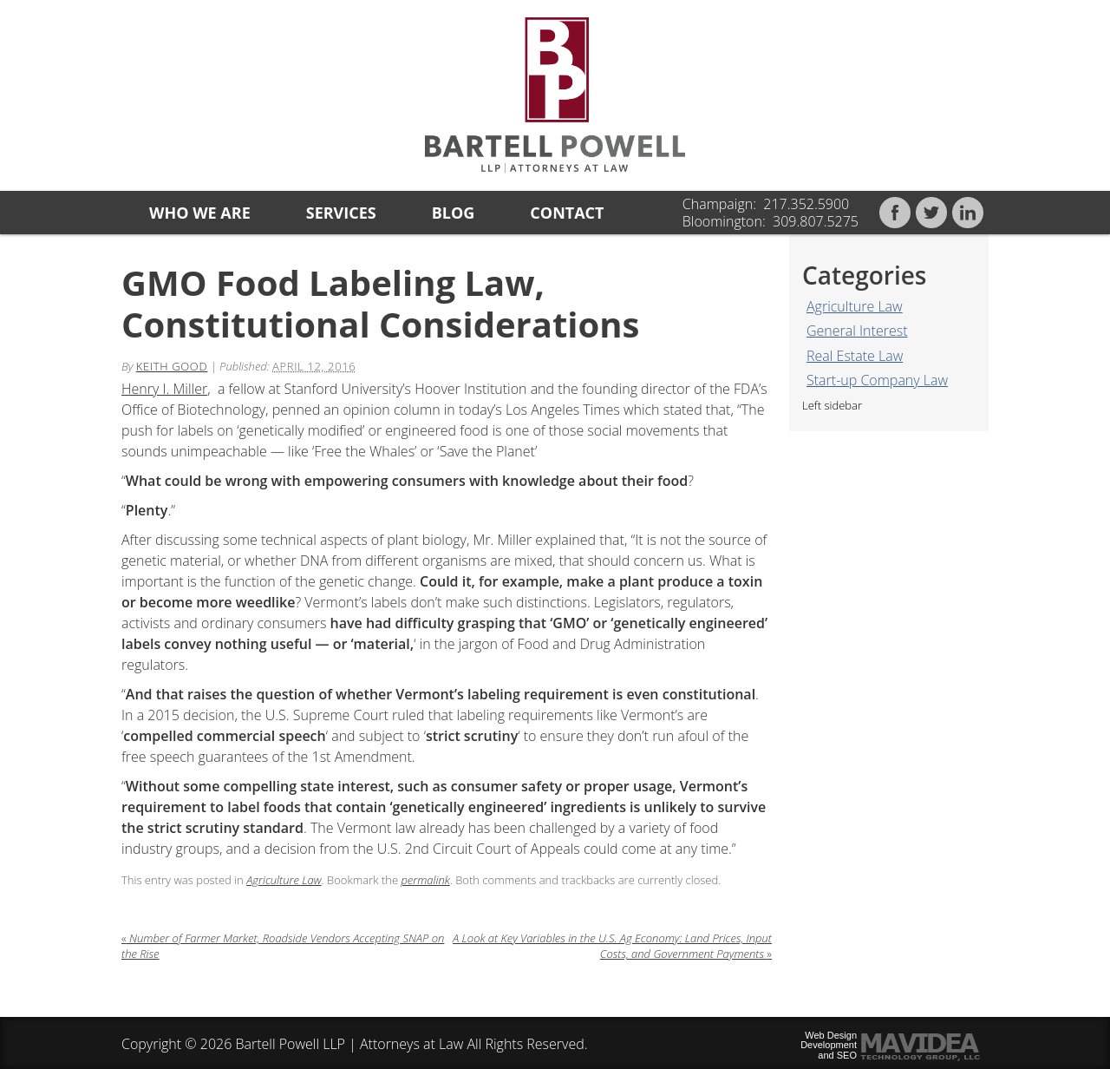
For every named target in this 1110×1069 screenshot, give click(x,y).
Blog (453, 212)
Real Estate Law (854, 355)
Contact (567, 212)
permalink (425, 880)
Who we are (200, 212)
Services (341, 212)
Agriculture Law (854, 306)
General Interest (857, 330)
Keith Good (172, 366)
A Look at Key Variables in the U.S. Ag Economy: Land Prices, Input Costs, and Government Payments (612, 945)
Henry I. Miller (164, 388)
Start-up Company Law (877, 380)
